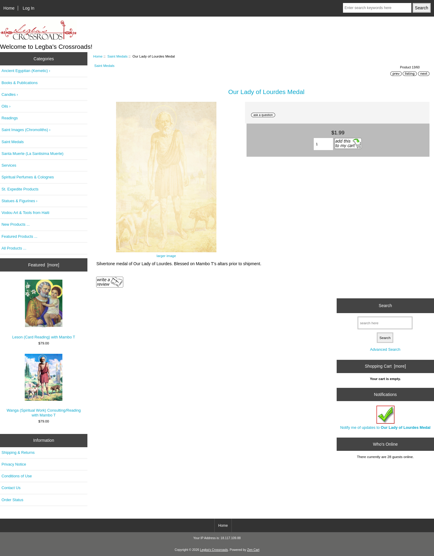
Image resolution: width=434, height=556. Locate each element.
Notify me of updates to (385, 417)
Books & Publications (20, 82)
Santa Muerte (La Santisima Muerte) (33, 153)
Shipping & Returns (18, 452)
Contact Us (11, 487)
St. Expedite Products (20, 189)
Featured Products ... (19, 236)
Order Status (12, 500)
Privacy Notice (14, 464)
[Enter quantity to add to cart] (323, 144)
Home (8, 8)
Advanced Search (385, 349)
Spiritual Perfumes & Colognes (28, 177)
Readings (10, 118)
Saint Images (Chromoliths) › (26, 129)
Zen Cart (253, 549)
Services (9, 165)
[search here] (385, 322)
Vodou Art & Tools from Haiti (25, 212)
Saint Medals (117, 56)
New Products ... (16, 224)
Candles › (10, 94)
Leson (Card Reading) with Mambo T (43, 309)
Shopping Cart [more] (385, 366)
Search (385, 305)
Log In (28, 8)
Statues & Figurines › (19, 201)
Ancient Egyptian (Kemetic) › (26, 70)
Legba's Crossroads (214, 549)
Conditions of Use (17, 476)
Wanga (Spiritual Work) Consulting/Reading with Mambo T (44, 385)
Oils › (6, 106)
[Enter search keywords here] (377, 8)
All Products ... (14, 248)
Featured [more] (43, 264)
